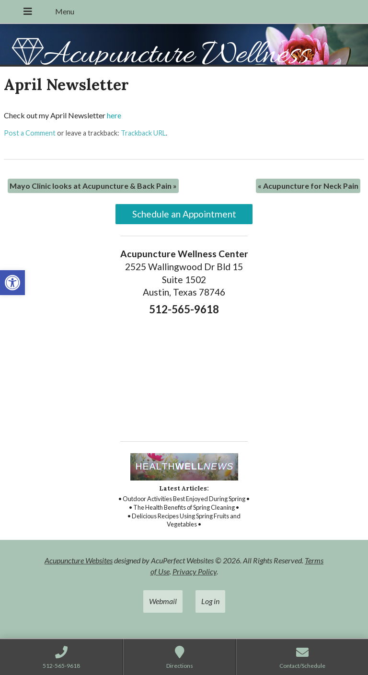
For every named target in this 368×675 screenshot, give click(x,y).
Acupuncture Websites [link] (79, 560)
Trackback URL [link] (143, 133)
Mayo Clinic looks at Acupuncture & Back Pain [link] (93, 185)
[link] (12, 282)
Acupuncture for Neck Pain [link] (308, 185)
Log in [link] (210, 601)
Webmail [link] (163, 601)
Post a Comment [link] (30, 133)
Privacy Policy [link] (194, 571)
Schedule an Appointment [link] (184, 213)
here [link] (114, 115)
